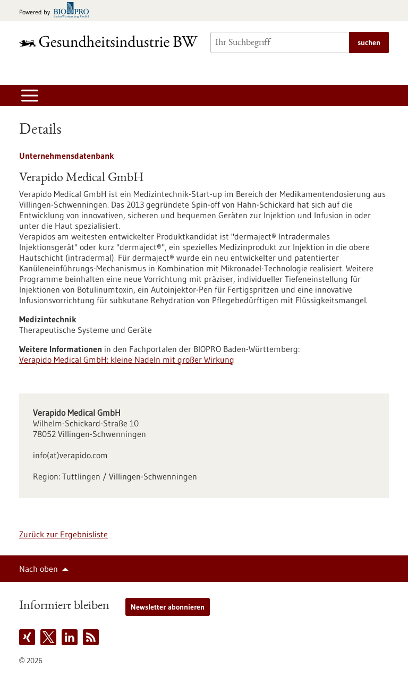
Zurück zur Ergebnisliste (63, 534)
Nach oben (38, 568)
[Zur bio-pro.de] (57, 11)
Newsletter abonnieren (168, 607)
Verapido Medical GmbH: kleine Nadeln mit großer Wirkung (126, 359)
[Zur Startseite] (108, 41)
